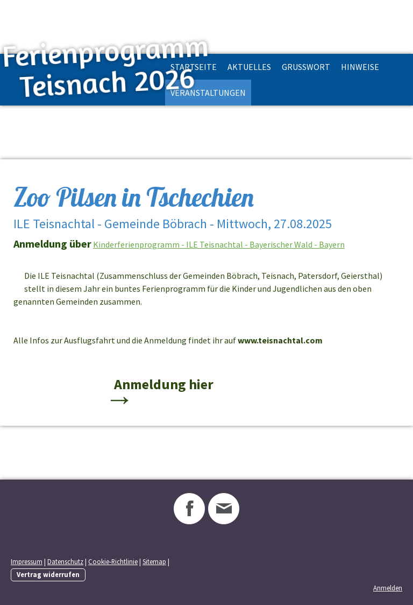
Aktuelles (249, 66)
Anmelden (387, 587)
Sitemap (154, 561)
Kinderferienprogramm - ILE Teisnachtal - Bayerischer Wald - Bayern (219, 244)
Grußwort (306, 66)
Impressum (26, 561)
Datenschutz (65, 561)
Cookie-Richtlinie (113, 561)
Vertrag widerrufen (48, 574)
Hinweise (360, 66)
